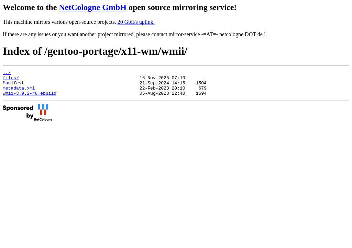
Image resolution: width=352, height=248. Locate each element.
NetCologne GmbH (92, 7)
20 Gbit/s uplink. (136, 22)
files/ (11, 79)
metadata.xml (19, 92)
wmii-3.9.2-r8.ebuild (29, 98)
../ (7, 73)
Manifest (13, 86)
